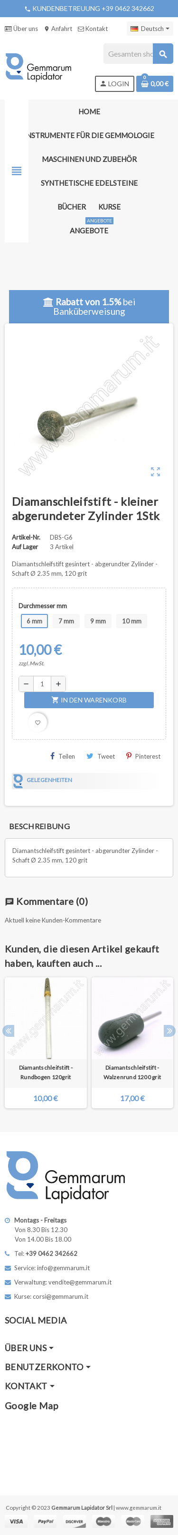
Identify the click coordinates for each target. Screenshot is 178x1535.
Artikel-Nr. (26, 537)
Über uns (21, 28)
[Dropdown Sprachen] (150, 28)
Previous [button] (8, 1031)
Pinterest (143, 756)
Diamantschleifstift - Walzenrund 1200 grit (132, 1072)
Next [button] (170, 1031)
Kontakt (93, 28)
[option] (45, 1043)
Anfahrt (58, 28)
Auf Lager (25, 547)
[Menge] (42, 684)
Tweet (100, 756)
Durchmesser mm (43, 606)
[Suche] (138, 53)
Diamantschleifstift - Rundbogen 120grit (46, 1072)
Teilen (62, 756)
